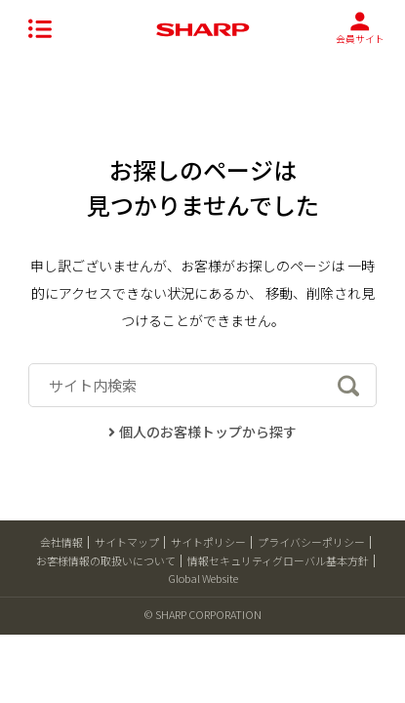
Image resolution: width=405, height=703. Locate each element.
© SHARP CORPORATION (203, 614)
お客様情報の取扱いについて (106, 560)
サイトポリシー (208, 542)
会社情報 (61, 542)
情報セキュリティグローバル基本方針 (278, 560)
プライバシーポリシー (311, 542)
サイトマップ (127, 542)
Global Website (203, 578)
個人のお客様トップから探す (202, 431)
